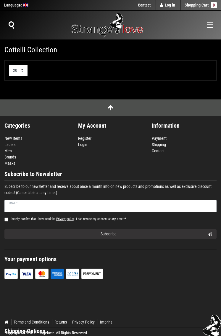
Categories (17, 125)
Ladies (9, 144)
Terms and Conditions (31, 322)
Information (166, 125)
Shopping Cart (201, 5)
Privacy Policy (83, 322)
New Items (13, 138)
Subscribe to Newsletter (33, 174)
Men (8, 150)
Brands (10, 157)
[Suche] (11, 25)
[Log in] (168, 5)
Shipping (159, 144)
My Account (92, 125)
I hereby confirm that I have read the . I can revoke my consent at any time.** (68, 219)
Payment (159, 138)
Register (84, 138)
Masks (9, 163)
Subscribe (156, 234)
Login (82, 144)
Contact (144, 5)
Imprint (106, 322)
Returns (60, 322)
